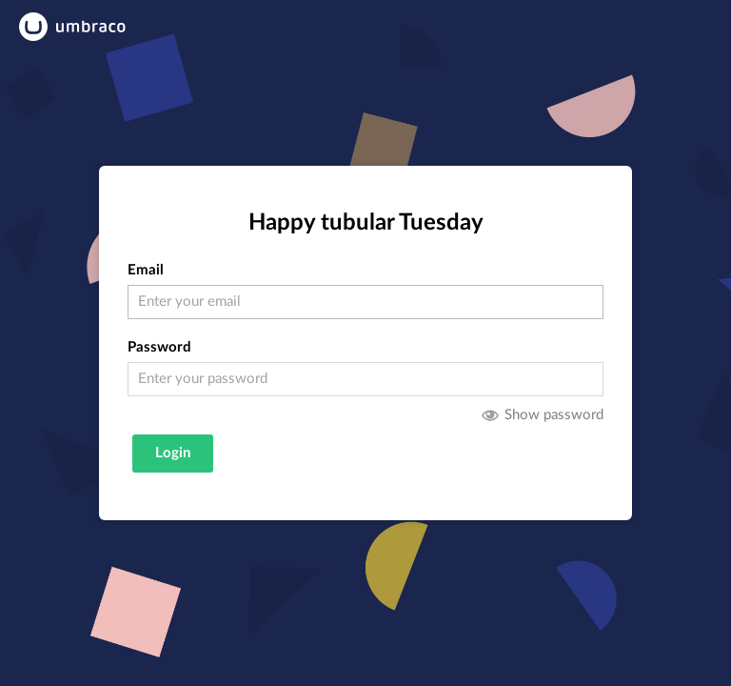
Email (146, 270)
